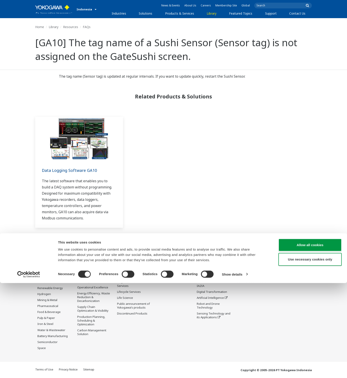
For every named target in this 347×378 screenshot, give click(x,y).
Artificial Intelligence (210, 298)
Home (39, 27)
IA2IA (200, 286)
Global (245, 5)
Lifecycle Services (129, 292)
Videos (161, 270)
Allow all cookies (310, 340)
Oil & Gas (43, 258)
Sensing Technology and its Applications (213, 315)
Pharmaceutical (47, 306)
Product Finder (246, 270)
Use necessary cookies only (310, 354)
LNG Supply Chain (49, 270)
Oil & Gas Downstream (52, 264)
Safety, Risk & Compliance (86, 270)
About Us (190, 5)
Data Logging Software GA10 (72, 170)
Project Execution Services (128, 284)
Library (211, 13)
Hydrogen (44, 294)
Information (125, 258)
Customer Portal (247, 276)
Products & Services (179, 13)
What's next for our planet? (210, 260)
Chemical (43, 276)
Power (41, 282)
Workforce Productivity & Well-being (93, 260)
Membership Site (226, 5)
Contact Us (297, 13)
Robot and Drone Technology (208, 306)
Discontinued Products (132, 314)
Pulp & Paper (46, 318)
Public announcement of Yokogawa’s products (133, 306)
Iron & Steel (45, 324)
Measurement (126, 270)
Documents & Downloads (174, 258)
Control (122, 264)
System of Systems (209, 280)
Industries (119, 13)
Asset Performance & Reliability (91, 279)
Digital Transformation (212, 292)
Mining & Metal (47, 300)
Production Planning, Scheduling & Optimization (91, 320)
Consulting (124, 276)
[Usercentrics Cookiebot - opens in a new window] (28, 369)
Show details (232, 369)
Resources (70, 27)
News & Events (170, 5)
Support (271, 13)
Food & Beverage (49, 312)
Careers (206, 5)
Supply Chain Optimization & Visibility (92, 309)
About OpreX (205, 274)
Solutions (145, 13)
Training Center (247, 264)
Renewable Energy (50, 288)
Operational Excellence (92, 288)
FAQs (87, 27)
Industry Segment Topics (214, 268)
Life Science (125, 298)
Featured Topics (240, 13)
